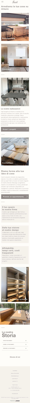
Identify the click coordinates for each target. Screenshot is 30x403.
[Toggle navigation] (2, 2)
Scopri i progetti (9, 129)
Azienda (15, 370)
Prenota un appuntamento (13, 196)
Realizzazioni (15, 373)
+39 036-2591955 (15, 390)
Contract (15, 378)
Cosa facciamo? (7, 340)
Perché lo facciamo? (9, 348)
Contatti (15, 381)
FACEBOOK (15, 393)
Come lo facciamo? (8, 344)
